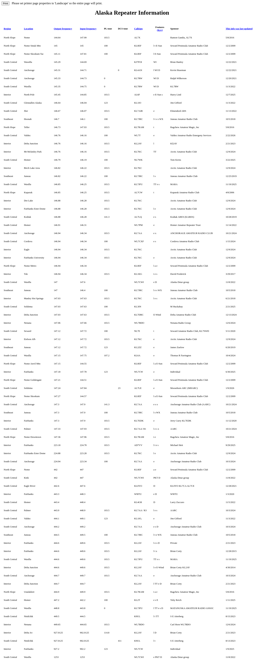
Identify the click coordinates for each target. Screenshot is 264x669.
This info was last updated (239, 28)
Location (28, 28)
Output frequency (63, 28)
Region (7, 28)
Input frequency (88, 28)
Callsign (138, 28)
